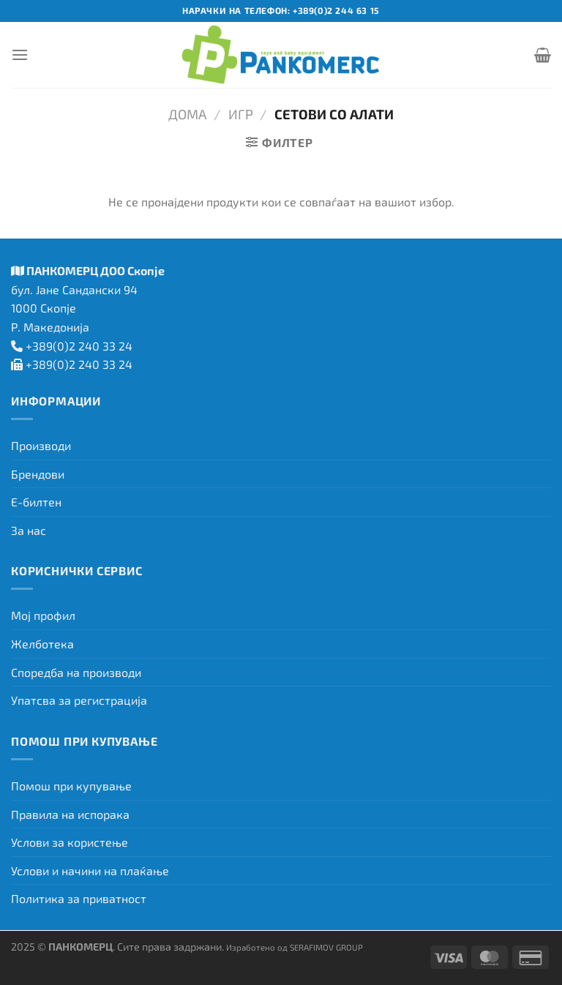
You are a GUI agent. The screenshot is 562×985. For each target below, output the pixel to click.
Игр (240, 114)
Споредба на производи (76, 672)
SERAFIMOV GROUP (326, 947)
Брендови (37, 474)
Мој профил (43, 615)
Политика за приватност (78, 898)
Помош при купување (71, 786)
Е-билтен (36, 502)
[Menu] (20, 54)
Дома (187, 114)
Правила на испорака (70, 814)
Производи (41, 445)
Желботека (42, 644)
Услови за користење (69, 842)
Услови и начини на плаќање (90, 870)
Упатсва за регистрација (79, 700)
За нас (28, 530)
